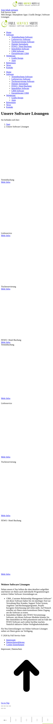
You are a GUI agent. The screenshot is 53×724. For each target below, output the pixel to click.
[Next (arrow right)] (5, 708)
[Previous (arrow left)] (2, 708)
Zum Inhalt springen (9, 10)
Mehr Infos (5, 182)
